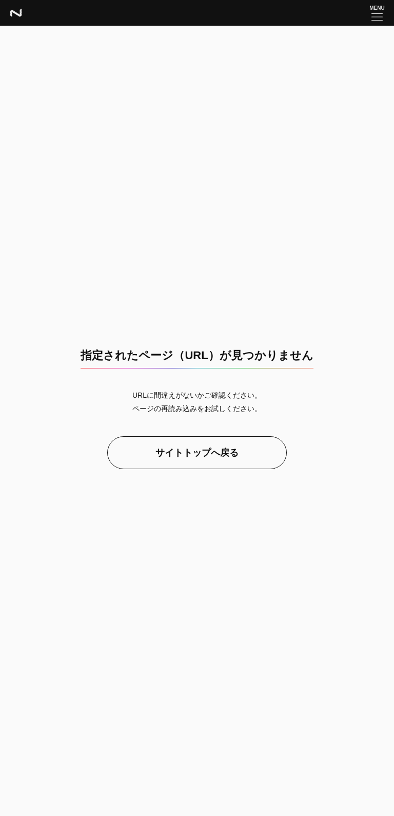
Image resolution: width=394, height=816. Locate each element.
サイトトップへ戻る (197, 453)
